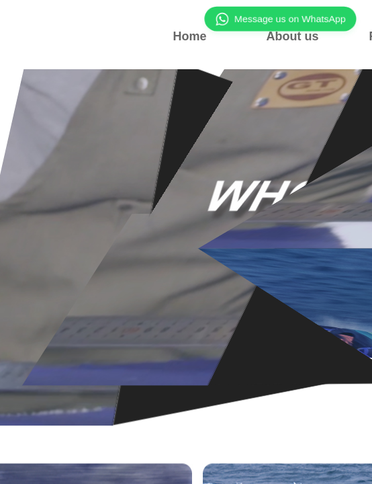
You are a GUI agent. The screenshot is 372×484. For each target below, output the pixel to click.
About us (293, 36)
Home (189, 36)
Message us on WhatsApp (280, 19)
